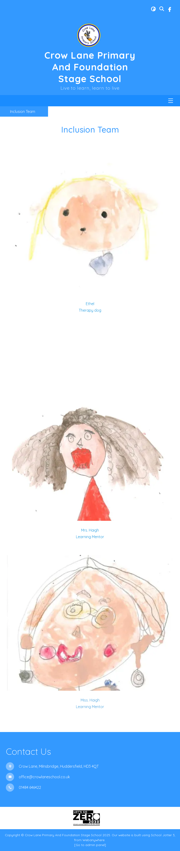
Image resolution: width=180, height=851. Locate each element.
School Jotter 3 (163, 835)
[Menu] (170, 100)
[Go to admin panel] (90, 845)
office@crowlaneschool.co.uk (44, 776)
